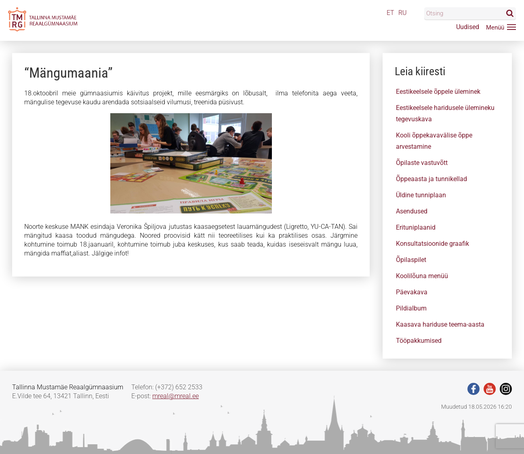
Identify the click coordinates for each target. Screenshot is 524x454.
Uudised (467, 27)
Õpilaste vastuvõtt (422, 163)
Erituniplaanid (416, 227)
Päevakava (411, 292)
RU (402, 13)
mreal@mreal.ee (175, 396)
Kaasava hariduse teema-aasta (440, 324)
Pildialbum (411, 308)
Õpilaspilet (411, 260)
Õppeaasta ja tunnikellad (431, 179)
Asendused (411, 211)
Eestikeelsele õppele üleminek (438, 91)
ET (390, 13)
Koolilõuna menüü (422, 276)
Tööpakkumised (419, 340)
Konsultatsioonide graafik (432, 243)
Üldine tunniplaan (421, 195)
